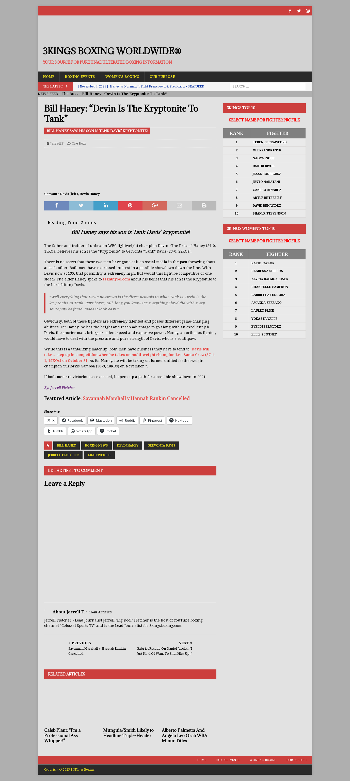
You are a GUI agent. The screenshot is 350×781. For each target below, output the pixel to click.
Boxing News (96, 445)
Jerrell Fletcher (63, 455)
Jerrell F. (57, 143)
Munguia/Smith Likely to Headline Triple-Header (128, 732)
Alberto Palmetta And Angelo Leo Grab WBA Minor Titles (184, 735)
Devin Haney (127, 445)
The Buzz (70, 94)
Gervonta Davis (161, 445)
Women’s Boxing (124, 77)
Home (49, 77)
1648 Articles (100, 612)
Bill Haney (66, 445)
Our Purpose (165, 77)
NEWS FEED (48, 94)
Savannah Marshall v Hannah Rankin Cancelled (136, 398)
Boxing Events (81, 77)
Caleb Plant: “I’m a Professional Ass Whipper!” (62, 735)
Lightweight (99, 455)
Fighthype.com (116, 279)
